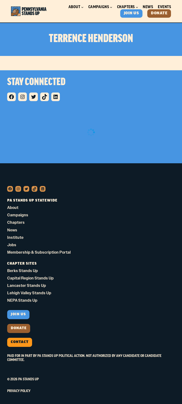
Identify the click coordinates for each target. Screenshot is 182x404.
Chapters (126, 7)
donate (19, 328)
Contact (19, 342)
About (74, 7)
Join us (18, 314)
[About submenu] (82, 7)
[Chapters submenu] (137, 7)
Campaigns (98, 7)
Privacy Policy (18, 391)
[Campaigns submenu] (111, 7)
